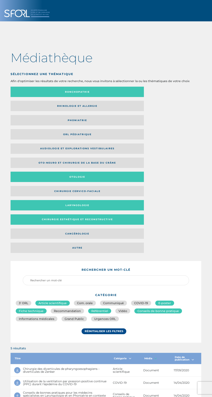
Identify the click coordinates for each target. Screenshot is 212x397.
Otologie (128, 107)
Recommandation (67, 187)
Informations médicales (36, 196)
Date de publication (184, 236)
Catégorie (122, 236)
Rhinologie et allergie (73, 92)
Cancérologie (128, 122)
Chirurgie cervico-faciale (173, 107)
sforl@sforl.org (91, 367)
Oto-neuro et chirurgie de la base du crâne (79, 107)
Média (150, 236)
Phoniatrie (127, 91)
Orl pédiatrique (175, 91)
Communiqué (113, 178)
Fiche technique (31, 187)
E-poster (164, 178)
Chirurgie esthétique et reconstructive (80, 123)
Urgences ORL (105, 196)
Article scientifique (53, 178)
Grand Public (74, 196)
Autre (175, 122)
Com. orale (85, 178)
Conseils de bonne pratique (158, 187)
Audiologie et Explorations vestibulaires (26, 107)
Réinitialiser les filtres (104, 210)
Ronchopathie (32, 91)
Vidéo (122, 187)
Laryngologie (33, 122)
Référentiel (99, 187)
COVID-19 (141, 178)
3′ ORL (23, 178)
